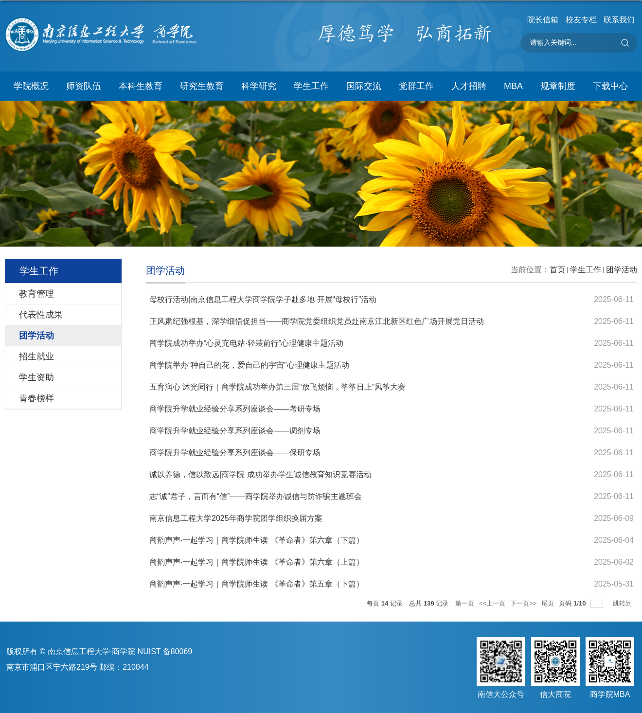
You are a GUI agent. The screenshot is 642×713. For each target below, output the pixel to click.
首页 (557, 270)
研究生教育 (202, 86)
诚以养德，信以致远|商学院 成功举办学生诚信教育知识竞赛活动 (260, 474)
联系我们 (619, 20)
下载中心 (610, 86)
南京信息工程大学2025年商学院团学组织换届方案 (235, 518)
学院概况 (31, 86)
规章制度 (557, 86)
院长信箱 (542, 20)
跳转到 (623, 603)
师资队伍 (83, 86)
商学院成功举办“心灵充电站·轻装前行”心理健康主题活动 (246, 343)
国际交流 (363, 86)
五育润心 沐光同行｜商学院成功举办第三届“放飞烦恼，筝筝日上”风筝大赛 (277, 387)
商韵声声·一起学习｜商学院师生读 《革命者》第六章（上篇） (256, 562)
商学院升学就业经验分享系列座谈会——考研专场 (235, 409)
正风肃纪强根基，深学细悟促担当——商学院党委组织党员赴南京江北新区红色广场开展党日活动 (316, 321)
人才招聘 (468, 86)
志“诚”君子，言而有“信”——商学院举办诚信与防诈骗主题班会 (255, 496)
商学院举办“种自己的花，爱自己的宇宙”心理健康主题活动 (249, 365)
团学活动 (621, 270)
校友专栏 (581, 20)
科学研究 (258, 86)
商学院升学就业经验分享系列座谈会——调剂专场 (235, 431)
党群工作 (416, 86)
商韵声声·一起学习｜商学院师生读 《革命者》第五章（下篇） (256, 584)
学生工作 (311, 86)
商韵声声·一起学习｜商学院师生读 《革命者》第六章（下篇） (256, 540)
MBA (513, 86)
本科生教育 (140, 86)
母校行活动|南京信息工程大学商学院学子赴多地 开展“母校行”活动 (262, 299)
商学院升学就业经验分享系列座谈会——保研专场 (235, 452)
